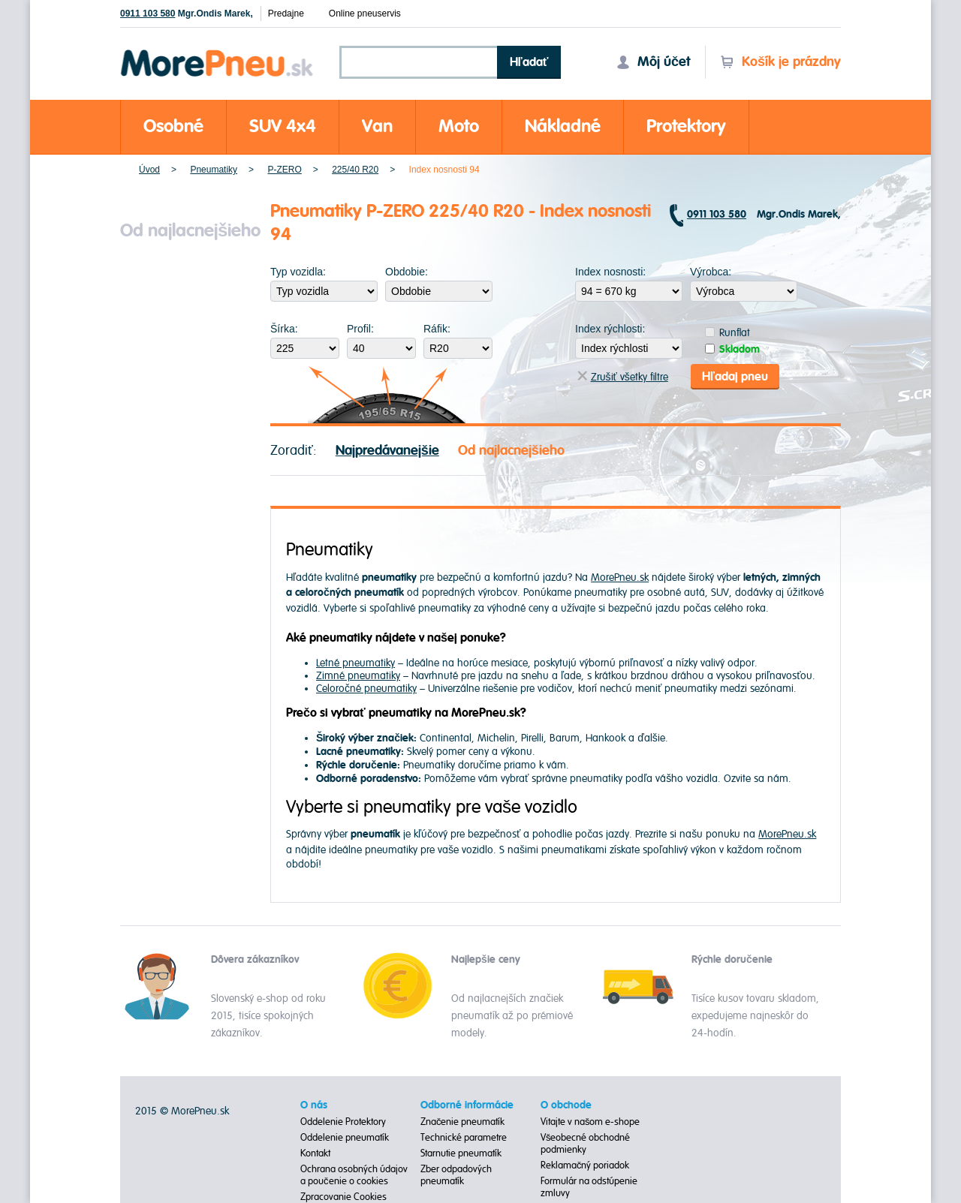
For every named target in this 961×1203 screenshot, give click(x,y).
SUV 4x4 (282, 126)
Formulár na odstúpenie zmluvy (589, 1187)
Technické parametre (463, 1138)
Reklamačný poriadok (585, 1165)
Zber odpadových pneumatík (456, 1175)
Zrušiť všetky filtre (622, 377)
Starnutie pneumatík (461, 1153)
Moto (458, 126)
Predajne (286, 13)
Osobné (173, 126)
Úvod (149, 169)
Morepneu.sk (217, 52)
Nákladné (563, 126)
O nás (313, 1105)
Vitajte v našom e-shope (590, 1122)
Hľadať (529, 62)
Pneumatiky (213, 169)
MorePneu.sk (620, 577)
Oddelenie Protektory (343, 1122)
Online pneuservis (365, 13)
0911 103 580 (147, 13)
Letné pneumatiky (355, 663)
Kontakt (315, 1153)
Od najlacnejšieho (511, 450)
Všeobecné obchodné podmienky (586, 1144)
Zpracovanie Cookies (343, 1197)
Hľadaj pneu (735, 376)
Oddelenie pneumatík (344, 1138)
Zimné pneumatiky (358, 675)
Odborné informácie (467, 1105)
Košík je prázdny (780, 62)
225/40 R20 (355, 169)
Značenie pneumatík (462, 1122)
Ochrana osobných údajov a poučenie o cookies (354, 1175)
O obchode (566, 1105)
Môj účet (653, 62)
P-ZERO (284, 169)
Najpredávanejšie (387, 450)
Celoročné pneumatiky (366, 688)
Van (377, 126)
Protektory (686, 126)
